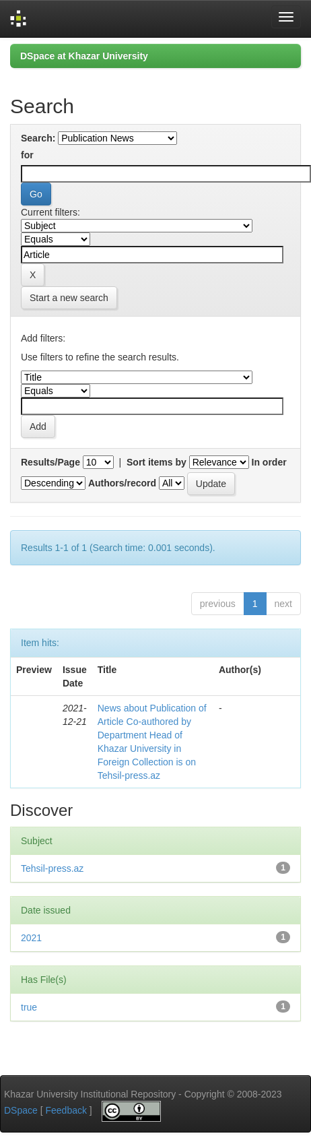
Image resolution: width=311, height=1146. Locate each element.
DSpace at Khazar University (84, 56)
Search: (38, 138)
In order (269, 462)
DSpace (21, 1110)
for (27, 155)
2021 (31, 937)
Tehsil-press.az (52, 868)
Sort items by (156, 462)
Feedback (65, 1110)
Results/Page (50, 462)
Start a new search (69, 297)
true (29, 1007)
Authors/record (122, 483)
